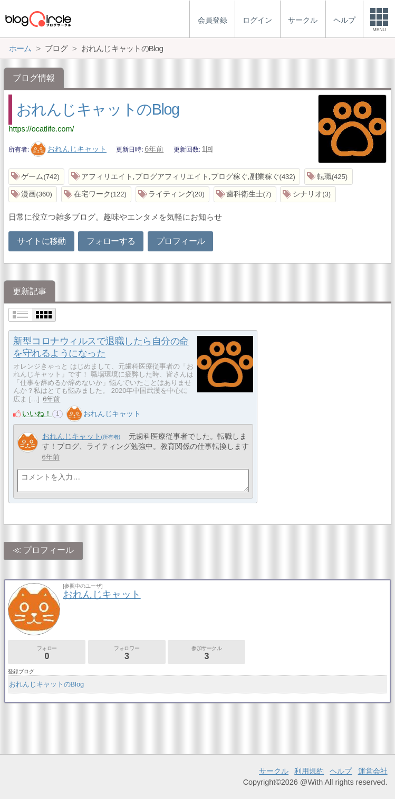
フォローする (110, 241)
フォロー (46, 653)
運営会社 (373, 771)
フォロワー (127, 653)
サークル (273, 771)
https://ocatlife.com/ (41, 129)
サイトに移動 (41, 241)
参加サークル (206, 653)
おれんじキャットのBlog (97, 109)
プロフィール (180, 241)
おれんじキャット (69, 149)
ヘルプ (341, 771)
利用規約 (309, 771)
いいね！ (37, 413)
